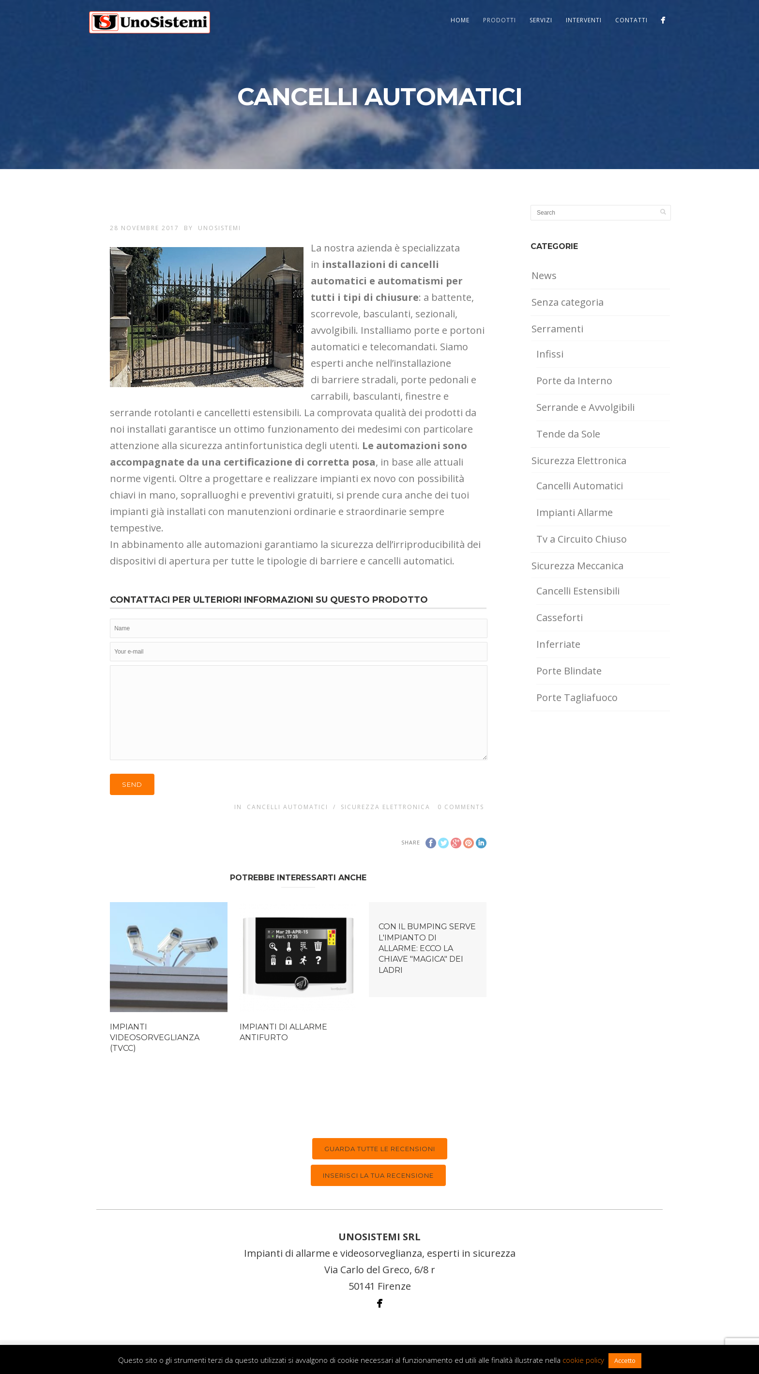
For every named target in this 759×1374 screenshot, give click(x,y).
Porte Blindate (569, 670)
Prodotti (499, 20)
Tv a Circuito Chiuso (581, 539)
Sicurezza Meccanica (577, 565)
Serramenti (557, 328)
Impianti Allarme (574, 512)
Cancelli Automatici (287, 807)
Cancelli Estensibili (578, 590)
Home (460, 20)
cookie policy (583, 1360)
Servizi (541, 20)
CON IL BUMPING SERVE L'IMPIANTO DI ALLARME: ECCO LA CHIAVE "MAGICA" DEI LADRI (427, 948)
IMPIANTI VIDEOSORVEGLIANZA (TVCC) (154, 1037)
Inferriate (558, 644)
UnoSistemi (219, 228)
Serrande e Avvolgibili (585, 407)
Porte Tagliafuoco (577, 697)
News (544, 275)
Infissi (549, 353)
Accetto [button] (625, 1360)
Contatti (631, 20)
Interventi (584, 20)
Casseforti (559, 617)
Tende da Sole (568, 433)
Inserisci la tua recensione (378, 1175)
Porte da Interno (574, 380)
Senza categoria (567, 302)
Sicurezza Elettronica (385, 807)
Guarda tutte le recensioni (379, 1149)
